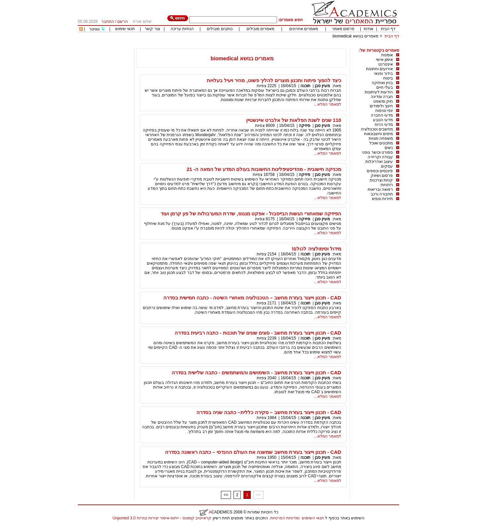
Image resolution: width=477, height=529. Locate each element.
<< (226, 495)
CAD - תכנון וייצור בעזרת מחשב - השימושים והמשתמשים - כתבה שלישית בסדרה (256, 372)
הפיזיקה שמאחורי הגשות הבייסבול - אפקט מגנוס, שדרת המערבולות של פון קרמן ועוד (251, 213)
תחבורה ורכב (382, 194)
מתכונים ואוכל (381, 143)
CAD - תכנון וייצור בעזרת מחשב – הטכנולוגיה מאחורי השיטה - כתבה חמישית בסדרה (252, 297)
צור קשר (152, 28)
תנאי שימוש (125, 28)
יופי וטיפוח (384, 110)
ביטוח (388, 78)
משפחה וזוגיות (381, 138)
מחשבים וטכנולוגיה (377, 129)
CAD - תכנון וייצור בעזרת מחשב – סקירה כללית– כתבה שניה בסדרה (268, 412)
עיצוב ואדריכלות (379, 161)
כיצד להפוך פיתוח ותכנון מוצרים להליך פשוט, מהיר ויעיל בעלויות (274, 80)
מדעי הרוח (384, 124)
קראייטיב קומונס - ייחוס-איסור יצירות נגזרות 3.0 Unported (162, 518)
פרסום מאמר (343, 28)
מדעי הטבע (383, 120)
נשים (389, 147)
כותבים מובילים (219, 28)
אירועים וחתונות (379, 69)
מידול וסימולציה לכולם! (316, 248)
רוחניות (387, 185)
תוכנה (305, 85)
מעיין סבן (322, 85)
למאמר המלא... (327, 104)
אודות (368, 28)
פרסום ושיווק (382, 175)
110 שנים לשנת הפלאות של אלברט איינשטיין (293, 120)
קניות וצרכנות (381, 180)
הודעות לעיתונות (379, 92)
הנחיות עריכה (182, 28)
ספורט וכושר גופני (377, 152)
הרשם (122, 21)
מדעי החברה (382, 115)
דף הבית (388, 28)
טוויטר (94, 29)
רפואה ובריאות (380, 189)
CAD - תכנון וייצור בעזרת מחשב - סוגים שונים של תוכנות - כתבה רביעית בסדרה (258, 333)
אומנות (387, 55)
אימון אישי (384, 59)
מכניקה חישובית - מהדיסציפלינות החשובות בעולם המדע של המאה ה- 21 (263, 169)
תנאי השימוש (313, 518)
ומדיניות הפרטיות (284, 518)
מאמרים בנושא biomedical (355, 36)
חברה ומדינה (382, 96)
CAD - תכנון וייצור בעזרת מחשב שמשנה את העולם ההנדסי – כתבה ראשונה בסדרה (253, 452)
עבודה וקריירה (380, 157)
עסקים (387, 166)
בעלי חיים (384, 87)
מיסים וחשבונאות (378, 134)
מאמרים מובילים (260, 28)
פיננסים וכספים (380, 171)
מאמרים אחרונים (303, 28)
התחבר (107, 21)
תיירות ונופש (382, 198)
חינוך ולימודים (381, 106)
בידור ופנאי (383, 73)
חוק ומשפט (383, 101)
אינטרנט (385, 64)
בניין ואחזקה (382, 82)
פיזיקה (304, 125)
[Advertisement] (278, 45)
